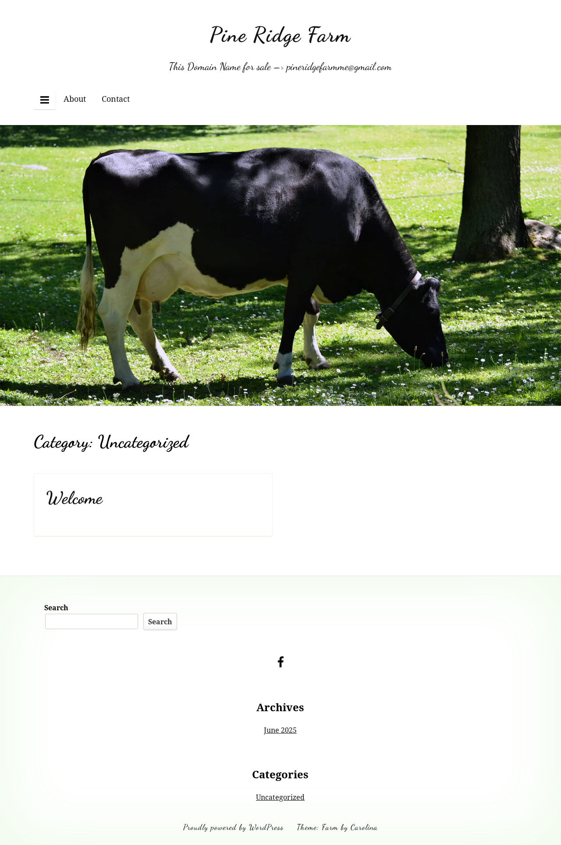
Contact (116, 98)
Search (56, 607)
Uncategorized (280, 797)
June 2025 (280, 730)
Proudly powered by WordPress (233, 827)
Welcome (74, 497)
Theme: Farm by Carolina (337, 827)
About (75, 98)
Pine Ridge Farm (280, 34)
